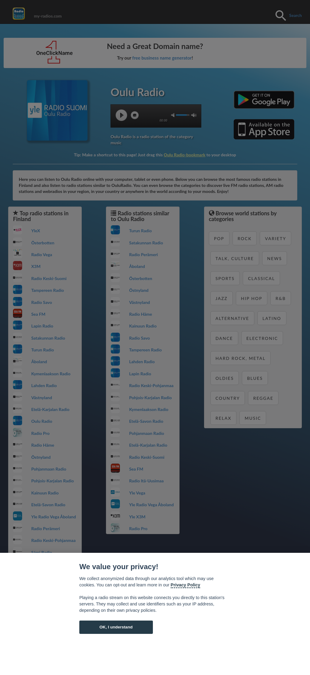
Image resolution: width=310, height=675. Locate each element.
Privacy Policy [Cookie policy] (185, 584)
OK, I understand (116, 627)
